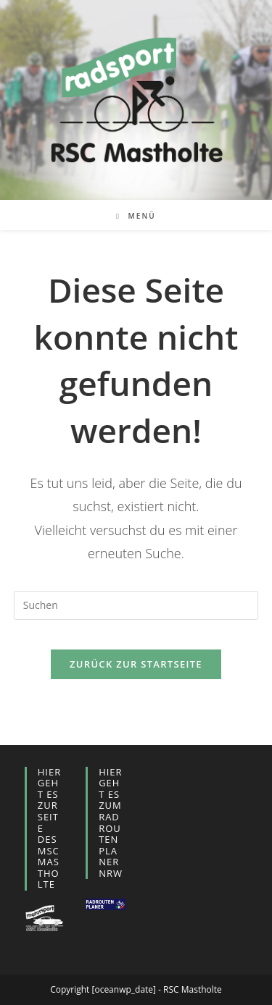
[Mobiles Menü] (135, 216)
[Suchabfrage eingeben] (136, 605)
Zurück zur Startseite (136, 663)
